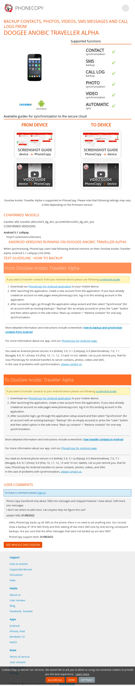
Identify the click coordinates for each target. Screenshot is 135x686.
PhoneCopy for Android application (50, 286)
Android (15, 625)
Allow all (55, 680)
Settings (87, 680)
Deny (71, 680)
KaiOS (13, 642)
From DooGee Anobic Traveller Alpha (34, 144)
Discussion (16, 574)
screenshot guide (109, 279)
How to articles (19, 564)
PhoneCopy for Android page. (79, 340)
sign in (42, 492)
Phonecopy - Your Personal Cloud (24, 8)
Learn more (82, 674)
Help (12, 580)
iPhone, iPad (17, 631)
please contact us (71, 364)
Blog (12, 605)
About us (15, 595)
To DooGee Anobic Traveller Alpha (101, 144)
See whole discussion (23, 545)
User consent (17, 662)
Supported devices (21, 569)
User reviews (17, 600)
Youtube (28, 611)
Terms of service (19, 656)
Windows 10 (17, 636)
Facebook (15, 611)
